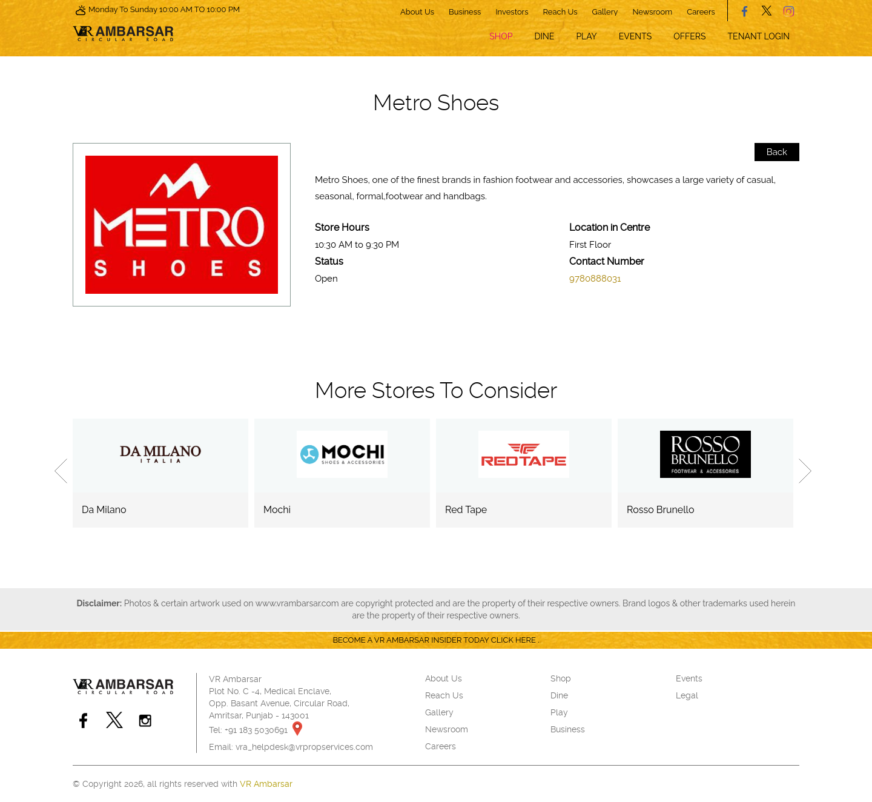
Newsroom (652, 12)
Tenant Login (759, 36)
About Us (417, 12)
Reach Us (560, 12)
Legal (687, 695)
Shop (500, 36)
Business (465, 12)
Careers (701, 12)
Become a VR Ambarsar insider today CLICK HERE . (435, 640)
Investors (511, 12)
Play (586, 36)
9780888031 (595, 278)
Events (635, 36)
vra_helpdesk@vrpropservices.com (304, 747)
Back (777, 152)
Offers (689, 36)
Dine (544, 36)
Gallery (605, 12)
